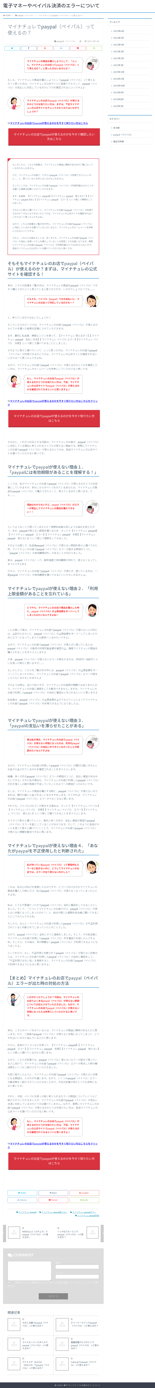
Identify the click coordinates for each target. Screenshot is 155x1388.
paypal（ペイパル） (123, 134)
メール (59, 1272)
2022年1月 (118, 65)
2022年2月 (118, 58)
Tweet (22, 1193)
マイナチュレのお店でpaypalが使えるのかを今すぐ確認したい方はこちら (54, 137)
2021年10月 (119, 85)
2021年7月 (118, 106)
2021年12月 (118, 72)
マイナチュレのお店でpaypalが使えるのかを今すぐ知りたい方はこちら (49, 123)
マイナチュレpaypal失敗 (87, 1215)
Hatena (22, 1200)
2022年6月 (118, 31)
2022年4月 (118, 45)
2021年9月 (118, 92)
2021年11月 (118, 79)
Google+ (84, 1193)
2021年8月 (118, 99)
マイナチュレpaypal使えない (53, 1212)
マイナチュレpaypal (26, 1212)
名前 (58, 1263)
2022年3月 (118, 51)
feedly (84, 1200)
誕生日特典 (118, 141)
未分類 (116, 128)
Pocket (53, 1200)
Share (53, 1193)
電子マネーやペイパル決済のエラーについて (51, 6)
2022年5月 (118, 38)
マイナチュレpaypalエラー (83, 1212)
